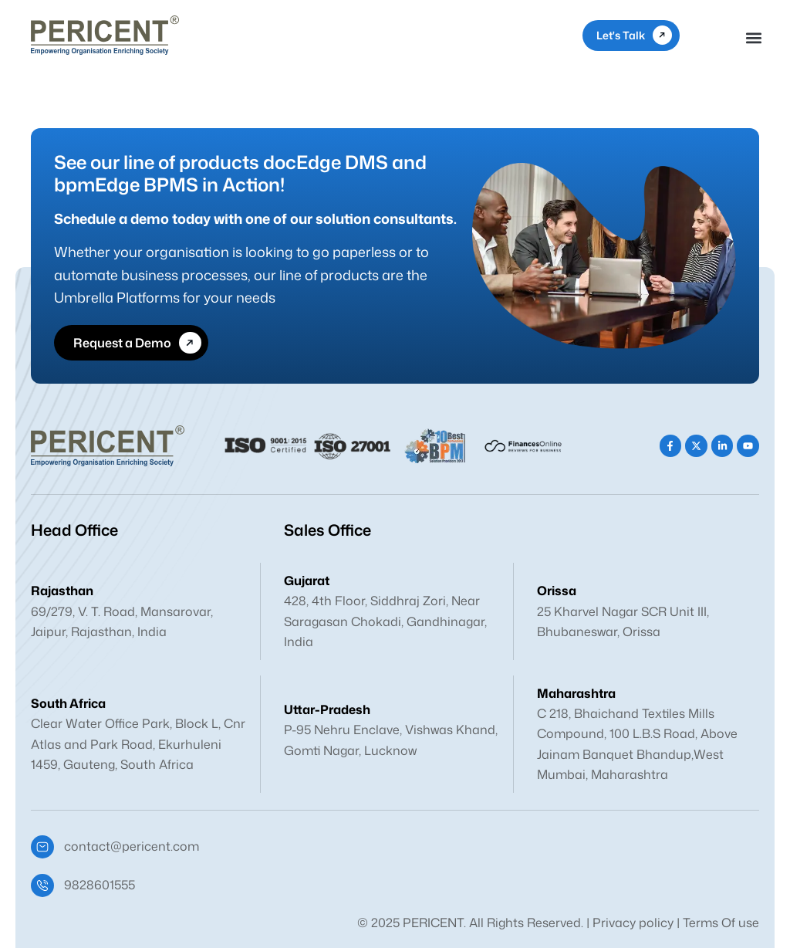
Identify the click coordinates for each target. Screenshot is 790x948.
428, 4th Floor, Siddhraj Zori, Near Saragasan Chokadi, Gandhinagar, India (385, 621)
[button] (754, 38)
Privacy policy (633, 922)
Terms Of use (721, 922)
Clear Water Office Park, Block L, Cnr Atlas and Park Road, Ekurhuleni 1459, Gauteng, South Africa (138, 744)
